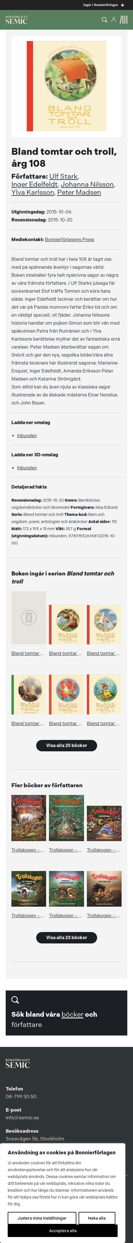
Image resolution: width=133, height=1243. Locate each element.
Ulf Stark (63, 176)
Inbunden (27, 435)
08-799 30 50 (21, 1096)
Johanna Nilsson (87, 184)
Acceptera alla (63, 1230)
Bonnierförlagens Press (69, 239)
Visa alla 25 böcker (66, 745)
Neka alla (97, 1218)
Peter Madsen (79, 192)
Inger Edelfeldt (34, 184)
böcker (72, 1014)
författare (26, 1025)
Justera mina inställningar (42, 1218)
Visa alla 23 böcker (66, 937)
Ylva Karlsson (32, 192)
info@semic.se (22, 1117)
